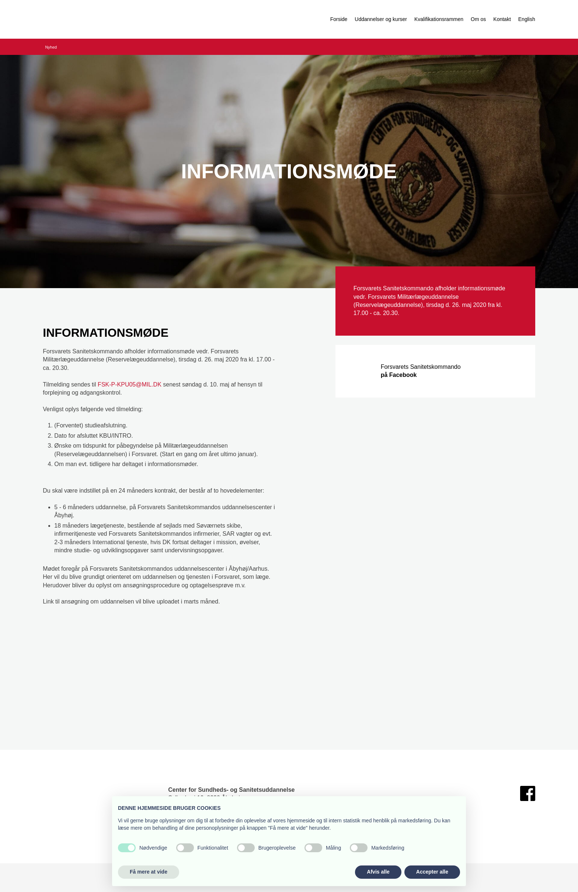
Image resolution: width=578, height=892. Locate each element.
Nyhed (51, 47)
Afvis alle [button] (378, 872)
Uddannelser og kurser (381, 19)
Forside (339, 19)
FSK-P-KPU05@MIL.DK (129, 384)
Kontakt (502, 19)
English (526, 19)
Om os (478, 19)
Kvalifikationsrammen (438, 19)
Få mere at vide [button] (148, 872)
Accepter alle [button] (432, 872)
